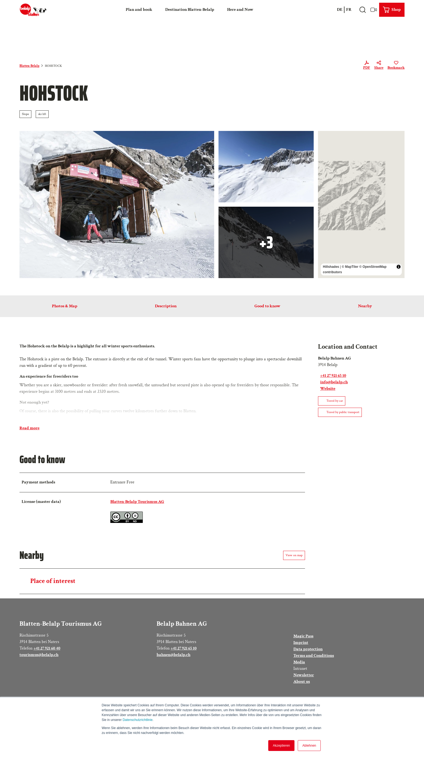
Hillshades (331, 267)
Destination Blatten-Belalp (189, 9)
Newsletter (303, 675)
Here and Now (240, 9)
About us (301, 681)
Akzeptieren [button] (281, 745)
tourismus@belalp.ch (38, 655)
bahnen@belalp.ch (173, 655)
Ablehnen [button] (309, 745)
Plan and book (139, 9)
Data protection (308, 649)
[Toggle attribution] (398, 266)
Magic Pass (303, 636)
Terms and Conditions (313, 655)
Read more (29, 428)
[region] (361, 204)
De (339, 9)
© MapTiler (350, 267)
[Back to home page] (33, 9)
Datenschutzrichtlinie (137, 720)
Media (299, 662)
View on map (294, 555)
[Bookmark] (396, 66)
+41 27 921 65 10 (184, 648)
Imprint (300, 642)
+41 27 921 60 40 (47, 648)
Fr (349, 9)
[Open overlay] (362, 10)
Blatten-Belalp (29, 66)
